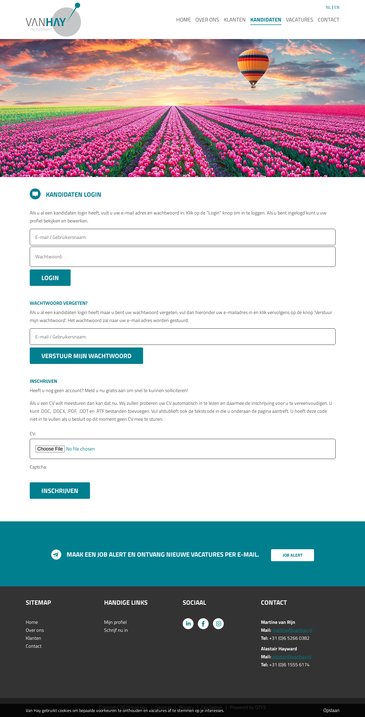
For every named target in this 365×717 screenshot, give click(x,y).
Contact (329, 19)
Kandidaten (265, 19)
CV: (33, 433)
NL (328, 7)
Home (183, 19)
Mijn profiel (115, 622)
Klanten (235, 19)
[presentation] (120, 470)
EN (337, 7)
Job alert (292, 555)
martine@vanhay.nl (292, 630)
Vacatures (299, 19)
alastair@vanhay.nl (291, 656)
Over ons (207, 19)
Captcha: (38, 466)
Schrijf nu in (116, 630)
